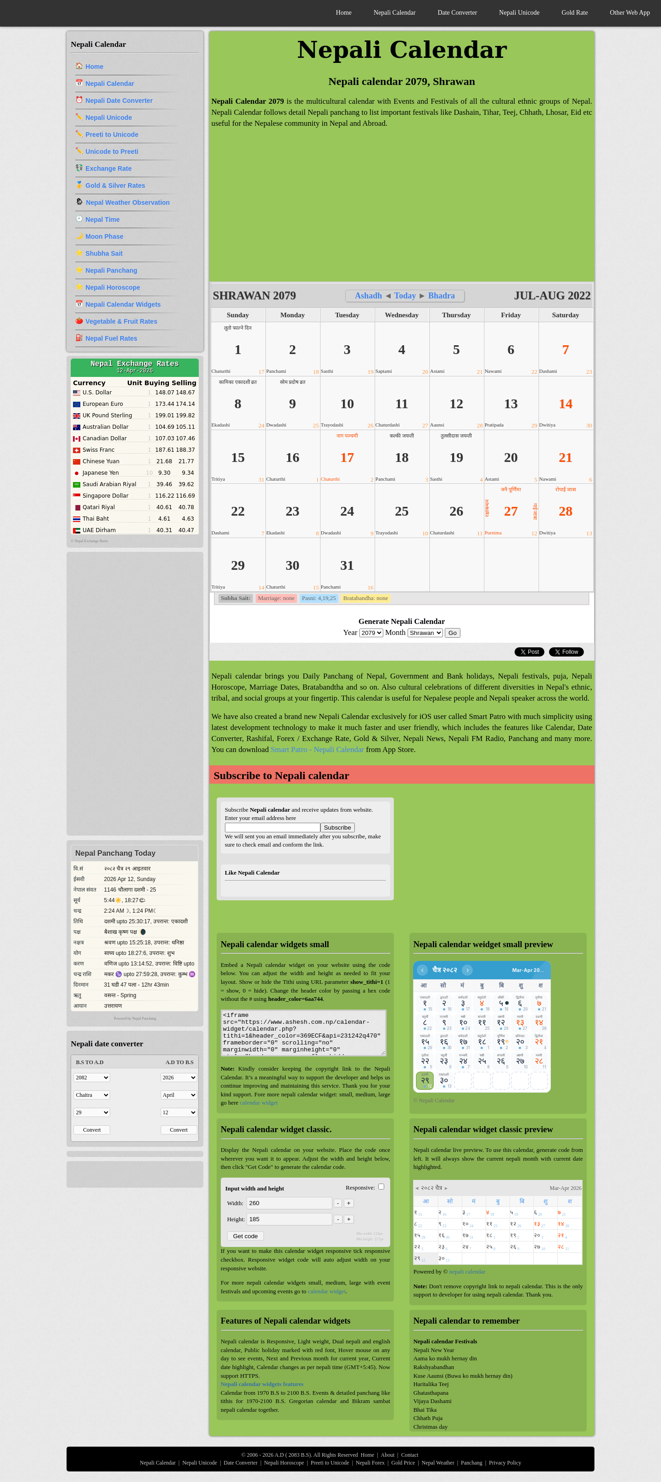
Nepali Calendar (394, 12)
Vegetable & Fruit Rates (121, 321)
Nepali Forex (370, 1463)
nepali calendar (467, 1271)
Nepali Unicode (519, 12)
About (388, 1455)
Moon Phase (104, 236)
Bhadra (441, 295)
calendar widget (259, 1102)
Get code (245, 1236)
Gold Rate (575, 12)
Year (364, 632)
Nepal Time (102, 219)
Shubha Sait (104, 253)
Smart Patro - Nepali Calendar (317, 749)
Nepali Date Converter (118, 100)
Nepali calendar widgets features (262, 1384)
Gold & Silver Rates (115, 185)
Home (344, 12)
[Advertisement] (402, 210)
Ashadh (369, 295)
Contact (409, 1455)
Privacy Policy (505, 1463)
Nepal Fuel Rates (111, 338)
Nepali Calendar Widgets (123, 304)
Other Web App (630, 12)
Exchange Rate (108, 168)
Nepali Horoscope (112, 287)
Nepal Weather (438, 1463)
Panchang (471, 1463)
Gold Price (403, 1463)
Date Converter (457, 12)
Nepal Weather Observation (128, 202)
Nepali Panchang (111, 270)
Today (405, 295)
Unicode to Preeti (111, 151)
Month (415, 632)
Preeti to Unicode (111, 134)
